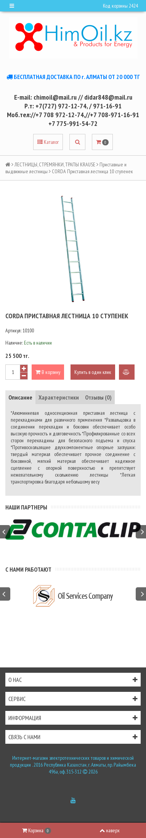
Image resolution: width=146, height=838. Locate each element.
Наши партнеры (26, 507)
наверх (109, 830)
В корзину (47, 372)
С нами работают (28, 569)
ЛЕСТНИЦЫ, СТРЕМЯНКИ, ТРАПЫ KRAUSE (54, 164)
